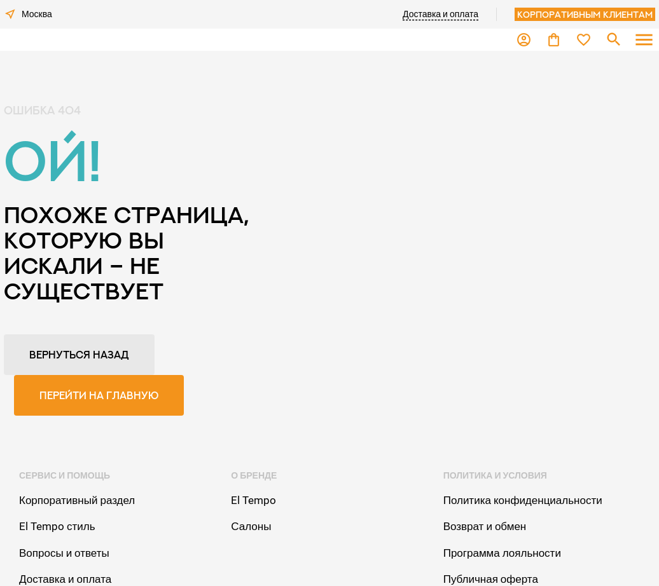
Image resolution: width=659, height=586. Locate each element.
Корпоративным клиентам (585, 14)
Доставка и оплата (440, 14)
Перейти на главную (98, 395)
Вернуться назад (79, 355)
